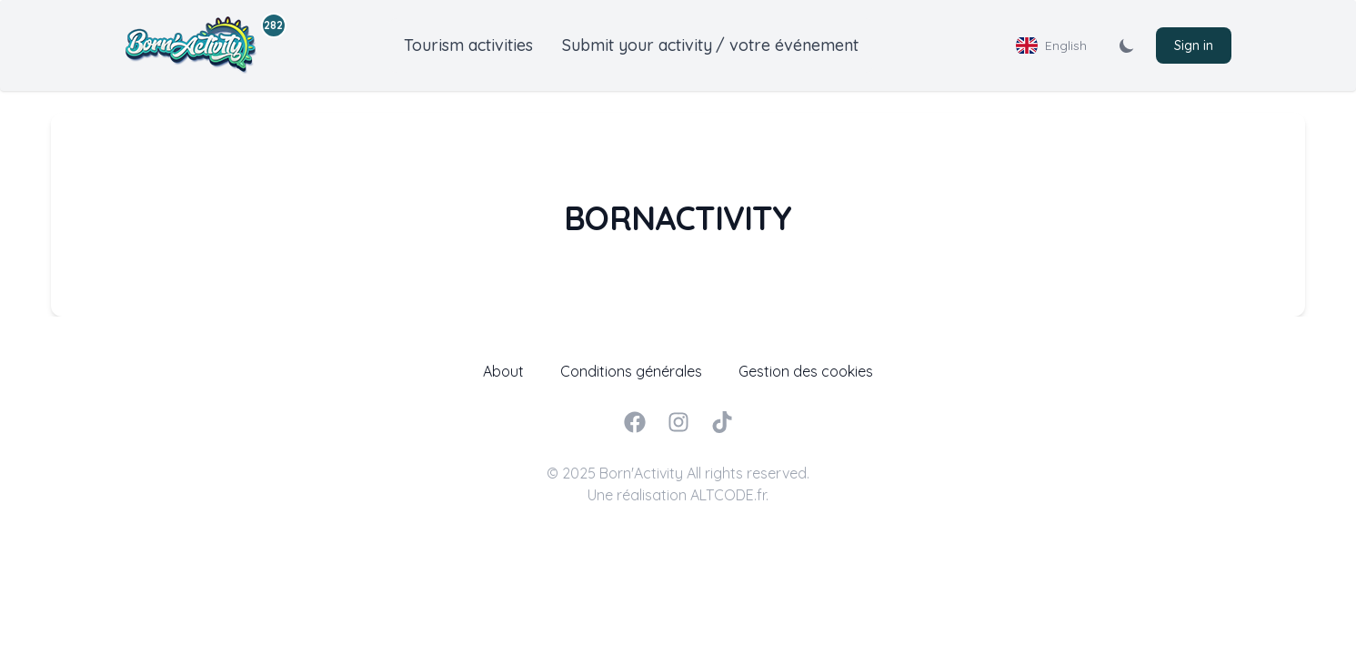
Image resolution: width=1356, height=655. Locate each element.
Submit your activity (637, 45)
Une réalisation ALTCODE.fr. (678, 495)
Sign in (1193, 45)
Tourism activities (468, 45)
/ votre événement (787, 45)
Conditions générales (631, 371)
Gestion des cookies (805, 371)
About (503, 371)
